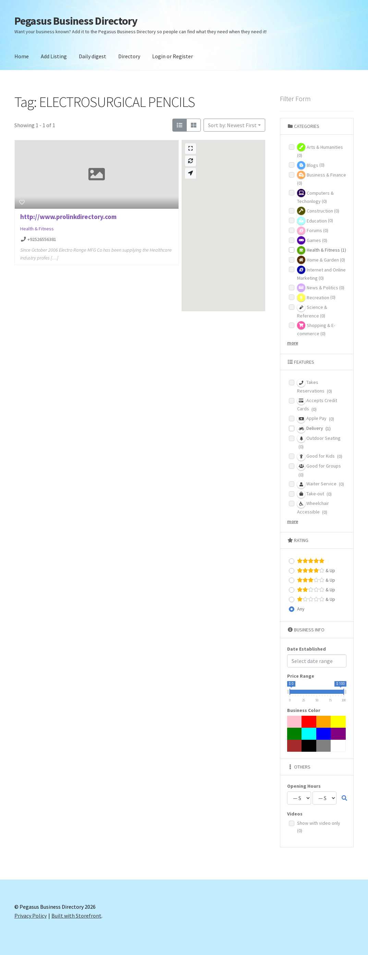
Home (21, 56)
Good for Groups (319, 469)
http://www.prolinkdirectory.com (68, 217)
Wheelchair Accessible (313, 507)
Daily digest (92, 56)
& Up (316, 571)
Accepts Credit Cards (317, 404)
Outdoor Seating (319, 442)
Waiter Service (320, 484)
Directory (129, 56)
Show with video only (318, 827)
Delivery (314, 429)
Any (301, 609)
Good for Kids (319, 456)
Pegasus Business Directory (75, 21)
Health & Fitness (37, 229)
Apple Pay (315, 419)
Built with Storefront (76, 915)
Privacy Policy (30, 915)
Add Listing (54, 56)
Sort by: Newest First (232, 125)
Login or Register (172, 56)
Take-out (314, 494)
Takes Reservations (314, 386)
